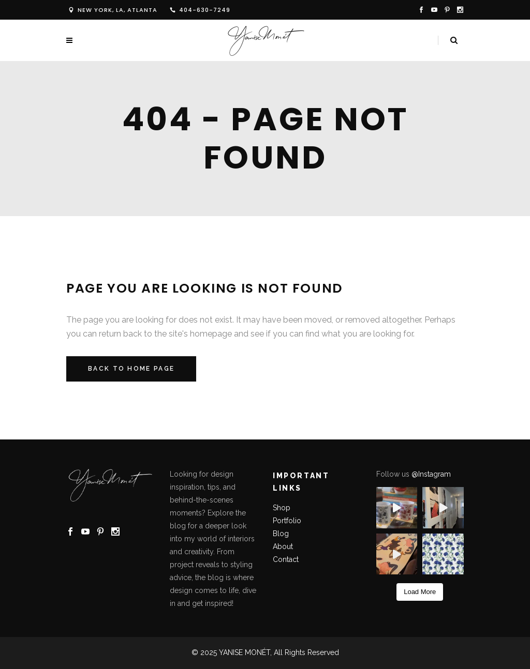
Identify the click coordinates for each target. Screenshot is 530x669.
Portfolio (287, 520)
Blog (281, 533)
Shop (281, 508)
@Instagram (431, 474)
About (284, 546)
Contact (286, 559)
